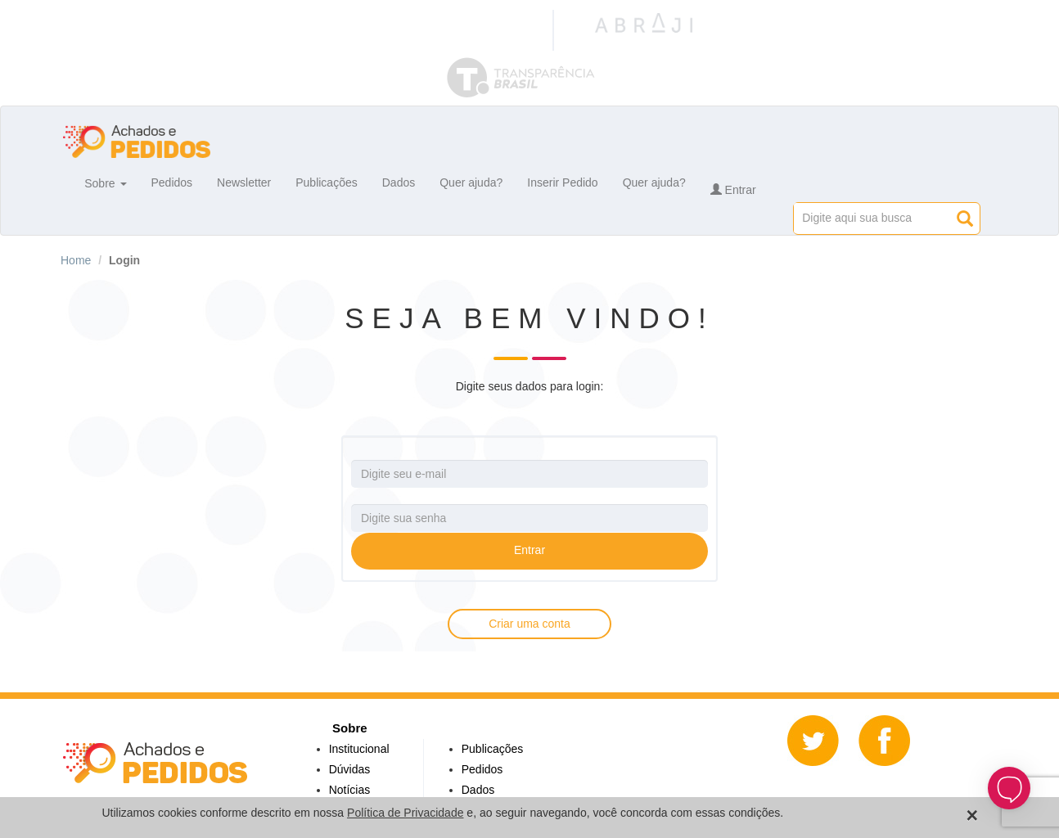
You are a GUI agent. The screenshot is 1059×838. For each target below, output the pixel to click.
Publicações (326, 182)
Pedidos (172, 182)
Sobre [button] (105, 182)
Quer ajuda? (470, 182)
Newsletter (244, 182)
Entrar (733, 189)
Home (76, 260)
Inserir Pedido (562, 182)
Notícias (350, 789)
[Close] (973, 815)
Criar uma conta (529, 623)
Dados (398, 182)
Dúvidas (350, 769)
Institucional (359, 748)
